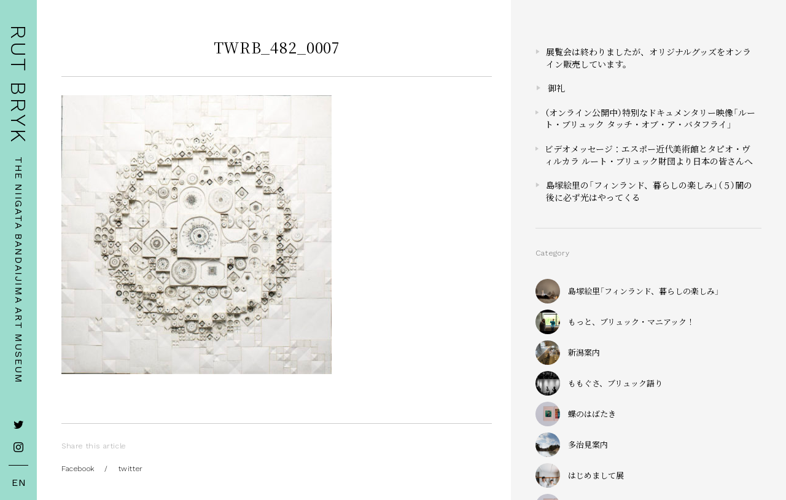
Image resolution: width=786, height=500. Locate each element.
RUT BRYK (18, 84)
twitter (131, 468)
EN (19, 483)
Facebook (78, 468)
